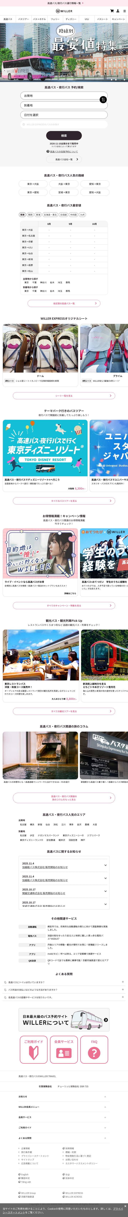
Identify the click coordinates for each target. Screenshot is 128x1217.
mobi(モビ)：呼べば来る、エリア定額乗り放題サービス (74, 953)
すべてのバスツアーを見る (64, 500)
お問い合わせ (71, 1159)
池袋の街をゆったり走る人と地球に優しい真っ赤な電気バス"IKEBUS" (75, 937)
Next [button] (125, 52)
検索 (64, 135)
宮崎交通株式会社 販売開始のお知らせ (43, 906)
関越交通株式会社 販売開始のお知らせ (43, 893)
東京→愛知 (33, 192)
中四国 (73, 214)
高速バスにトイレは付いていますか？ (24, 982)
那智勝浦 (51, 839)
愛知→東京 (95, 184)
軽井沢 (62, 839)
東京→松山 (27, 270)
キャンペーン (118, 19)
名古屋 (23, 824)
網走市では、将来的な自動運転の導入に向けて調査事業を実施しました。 (77, 928)
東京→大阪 (33, 184)
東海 (38, 214)
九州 (82, 214)
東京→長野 (27, 265)
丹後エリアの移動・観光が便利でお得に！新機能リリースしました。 (77, 946)
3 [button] (120, 80)
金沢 (79, 824)
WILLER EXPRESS (74, 1192)
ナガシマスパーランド (48, 835)
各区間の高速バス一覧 (64, 303)
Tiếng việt (26, 1181)
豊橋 (87, 824)
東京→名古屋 (28, 235)
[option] (64, 52)
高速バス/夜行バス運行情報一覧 (64, 3)
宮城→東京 (64, 192)
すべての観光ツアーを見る (64, 711)
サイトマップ (27, 1159)
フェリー (55, 19)
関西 (30, 214)
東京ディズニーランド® (31, 839)
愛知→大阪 (95, 192)
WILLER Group (28, 1192)
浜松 (55, 824)
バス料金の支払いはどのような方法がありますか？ (31, 989)
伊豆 (32, 835)
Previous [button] (3, 52)
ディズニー (71, 19)
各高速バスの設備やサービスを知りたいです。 (28, 997)
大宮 (95, 824)
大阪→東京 (64, 184)
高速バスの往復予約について (64, 151)
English (24, 1174)
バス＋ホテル (39, 19)
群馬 (68, 282)
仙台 (48, 824)
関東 (22, 214)
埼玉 (60, 282)
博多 (71, 824)
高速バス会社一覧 (64, 159)
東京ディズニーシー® (73, 835)
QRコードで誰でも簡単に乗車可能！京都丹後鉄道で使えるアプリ (78, 962)
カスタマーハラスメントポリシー (81, 1163)
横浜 (32, 824)
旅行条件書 (26, 1152)
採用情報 (69, 1148)
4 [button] (124, 80)
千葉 (34, 282)
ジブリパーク (93, 835)
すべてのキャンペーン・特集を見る (64, 605)
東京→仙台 (27, 253)
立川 (63, 824)
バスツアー (23, 19)
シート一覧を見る (64, 395)
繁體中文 (25, 1178)
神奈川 (43, 282)
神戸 (83, 839)
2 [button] (116, 80)
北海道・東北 (50, 214)
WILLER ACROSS (73, 1196)
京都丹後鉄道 (27, 1196)
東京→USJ (27, 247)
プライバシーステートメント (35, 1155)
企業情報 (25, 1148)
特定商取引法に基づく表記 (78, 1155)
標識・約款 (70, 1152)
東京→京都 (27, 241)
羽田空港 (73, 839)
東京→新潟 (27, 259)
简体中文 (69, 1178)
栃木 (52, 282)
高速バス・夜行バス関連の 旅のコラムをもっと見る (64, 798)
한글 (67, 1174)
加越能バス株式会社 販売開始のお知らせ (45, 867)
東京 (26, 282)
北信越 (63, 214)
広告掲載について (29, 1163)
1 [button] (111, 80)
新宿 (40, 824)
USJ (87, 19)
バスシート (102, 19)
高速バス (8, 19)
